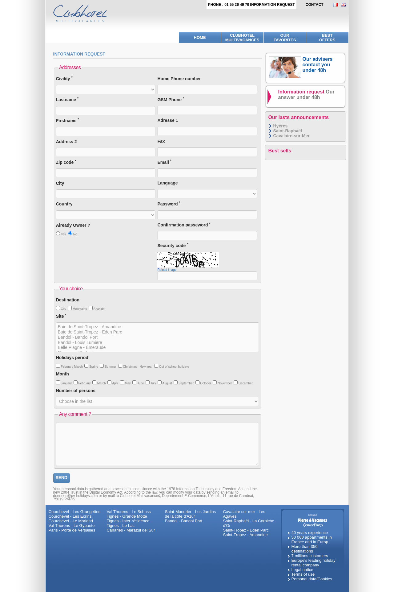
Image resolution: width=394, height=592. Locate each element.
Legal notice (302, 569)
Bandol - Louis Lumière (157, 342)
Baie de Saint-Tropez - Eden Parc (157, 332)
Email (164, 162)
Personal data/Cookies (311, 579)
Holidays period (72, 357)
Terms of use (303, 574)
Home (200, 37)
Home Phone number (179, 78)
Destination (67, 299)
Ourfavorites (285, 37)
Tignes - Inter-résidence (128, 521)
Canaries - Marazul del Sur (131, 530)
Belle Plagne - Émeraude (157, 347)
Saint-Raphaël (287, 130)
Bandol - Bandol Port (157, 337)
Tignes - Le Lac (121, 525)
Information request (306, 94)
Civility (64, 78)
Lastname (67, 99)
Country (64, 203)
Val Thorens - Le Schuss (129, 511)
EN (345, 4)
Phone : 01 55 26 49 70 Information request (251, 4)
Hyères (280, 125)
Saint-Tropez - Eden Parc (246, 530)
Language (167, 182)
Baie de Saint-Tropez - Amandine (157, 326)
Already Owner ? (73, 225)
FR (337, 4)
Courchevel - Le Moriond (71, 521)
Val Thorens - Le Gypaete (72, 525)
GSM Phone (170, 99)
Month (62, 373)
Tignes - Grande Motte (127, 516)
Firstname (67, 120)
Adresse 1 (167, 120)
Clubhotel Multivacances (242, 37)
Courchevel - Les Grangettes (75, 511)
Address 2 (66, 141)
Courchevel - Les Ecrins (70, 516)
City (60, 183)
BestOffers (327, 37)
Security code (172, 245)
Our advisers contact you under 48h (318, 64)
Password (168, 203)
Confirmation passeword (183, 224)
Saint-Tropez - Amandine (245, 534)
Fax (161, 141)
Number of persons (75, 390)
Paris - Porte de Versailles (72, 530)
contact (315, 4)
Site (61, 316)
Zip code (66, 162)
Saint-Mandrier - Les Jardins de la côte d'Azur (190, 514)
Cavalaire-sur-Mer (291, 135)
